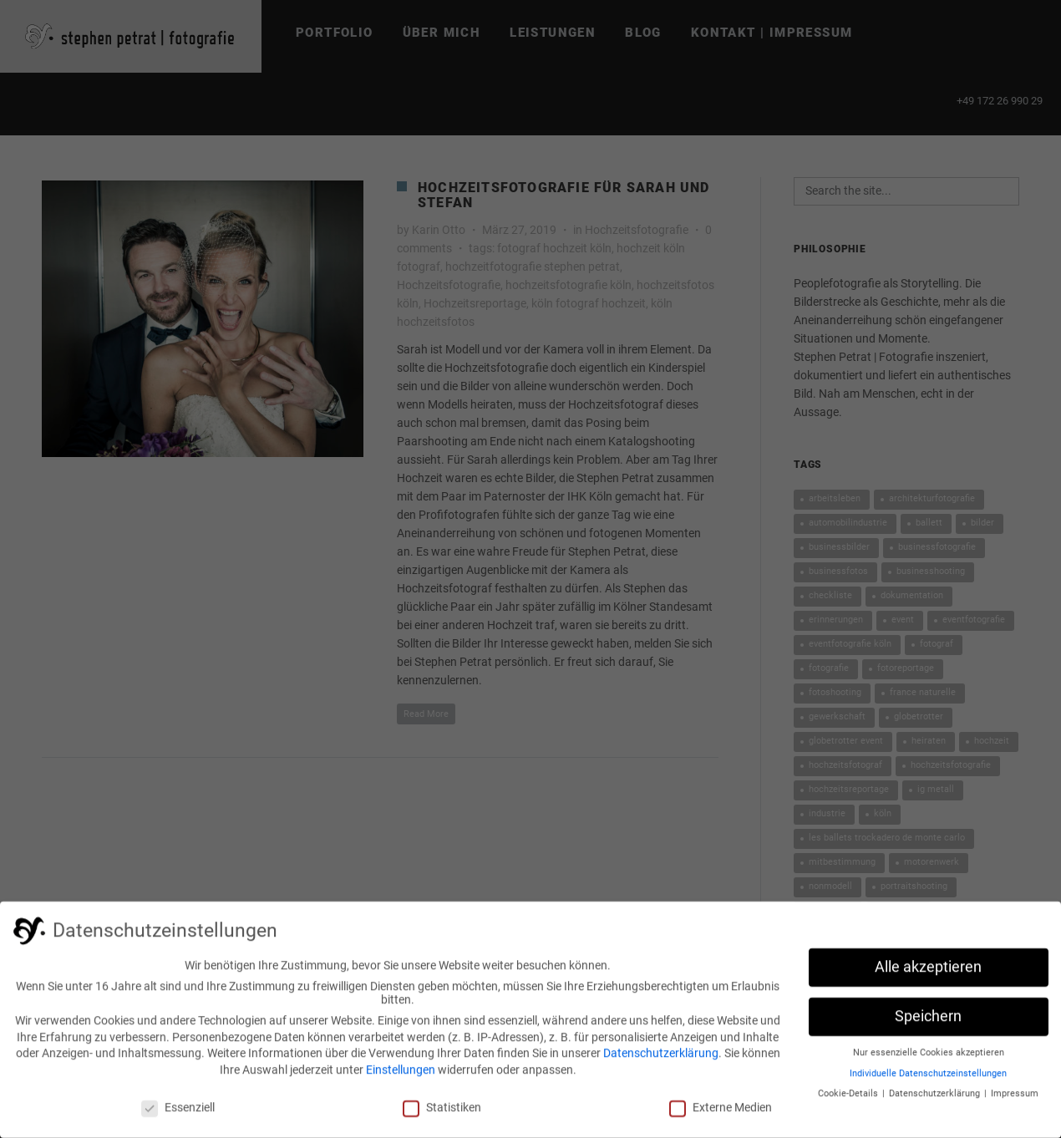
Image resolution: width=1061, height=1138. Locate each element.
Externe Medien (720, 1113)
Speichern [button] (928, 1022)
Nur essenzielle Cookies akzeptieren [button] (928, 1058)
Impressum (1014, 1099)
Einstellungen (400, 1075)
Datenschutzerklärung (660, 1058)
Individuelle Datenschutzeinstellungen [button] (928, 1079)
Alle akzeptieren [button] (928, 972)
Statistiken (442, 1113)
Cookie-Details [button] (849, 1099)
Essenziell (178, 1113)
